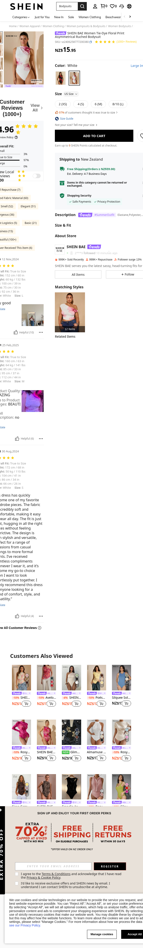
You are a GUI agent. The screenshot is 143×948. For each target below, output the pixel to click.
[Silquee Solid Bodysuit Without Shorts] (121, 677)
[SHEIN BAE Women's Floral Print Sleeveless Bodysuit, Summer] (21, 677)
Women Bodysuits (119, 26)
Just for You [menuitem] (42, 17)
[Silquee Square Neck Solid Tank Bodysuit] (121, 786)
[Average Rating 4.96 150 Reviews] (116, 42)
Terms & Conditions (56, 874)
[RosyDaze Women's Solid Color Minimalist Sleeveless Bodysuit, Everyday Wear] (96, 786)
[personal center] (95, 6)
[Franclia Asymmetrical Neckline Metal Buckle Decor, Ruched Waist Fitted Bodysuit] (71, 786)
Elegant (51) (28, 206)
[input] (53, 866)
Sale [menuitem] (71, 17)
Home (13, 26)
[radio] (60, 78)
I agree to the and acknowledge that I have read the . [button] (71, 876)
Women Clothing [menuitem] (89, 17)
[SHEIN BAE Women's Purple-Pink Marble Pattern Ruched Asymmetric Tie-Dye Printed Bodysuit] (46, 732)
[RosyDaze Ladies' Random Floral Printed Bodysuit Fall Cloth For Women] (21, 732)
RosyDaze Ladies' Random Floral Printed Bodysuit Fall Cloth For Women (21, 752)
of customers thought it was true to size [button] (86, 112)
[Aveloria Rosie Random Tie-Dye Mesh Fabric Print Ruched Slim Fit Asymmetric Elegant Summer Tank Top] (46, 677)
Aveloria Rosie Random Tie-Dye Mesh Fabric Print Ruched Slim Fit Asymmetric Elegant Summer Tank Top (46, 698)
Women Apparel (30, 26)
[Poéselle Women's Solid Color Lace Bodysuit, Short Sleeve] (96, 677)
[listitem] (70, 312)
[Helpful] (15, 332)
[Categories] (21, 17)
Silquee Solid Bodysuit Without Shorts (121, 698)
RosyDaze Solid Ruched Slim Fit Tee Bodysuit (121, 752)
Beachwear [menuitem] (113, 17)
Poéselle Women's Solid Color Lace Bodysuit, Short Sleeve (96, 698)
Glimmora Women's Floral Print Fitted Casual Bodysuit (71, 752)
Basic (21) (31, 223)
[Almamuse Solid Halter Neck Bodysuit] (96, 732)
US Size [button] (71, 94)
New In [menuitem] (59, 17)
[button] (67, 6)
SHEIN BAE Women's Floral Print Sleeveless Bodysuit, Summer (21, 698)
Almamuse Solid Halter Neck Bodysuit (96, 752)
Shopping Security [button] (79, 195)
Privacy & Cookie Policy (43, 877)
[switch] (37, 176)
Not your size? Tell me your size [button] (76, 125)
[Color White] (66, 65)
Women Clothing (53, 26)
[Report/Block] (41, 332)
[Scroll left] (124, 17)
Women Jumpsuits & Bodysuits (86, 26)
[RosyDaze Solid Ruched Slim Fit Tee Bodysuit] (121, 732)
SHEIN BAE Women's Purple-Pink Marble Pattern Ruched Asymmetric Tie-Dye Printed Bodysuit (46, 752)
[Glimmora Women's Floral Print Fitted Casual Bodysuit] (71, 732)
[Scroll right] (130, 17)
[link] (103, 6)
